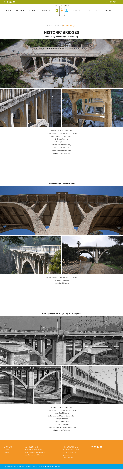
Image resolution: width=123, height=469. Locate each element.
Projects (46, 11)
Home (8, 11)
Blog (98, 11)
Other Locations (68, 457)
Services (34, 11)
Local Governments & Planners (34, 455)
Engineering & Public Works (33, 449)
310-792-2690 (111, 2)
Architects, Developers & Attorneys (35, 452)
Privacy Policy (49, 466)
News (88, 11)
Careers (77, 11)
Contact (109, 11)
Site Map (57, 466)
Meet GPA (20, 11)
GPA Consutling (62, 10)
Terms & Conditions (38, 466)
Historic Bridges (69, 25)
